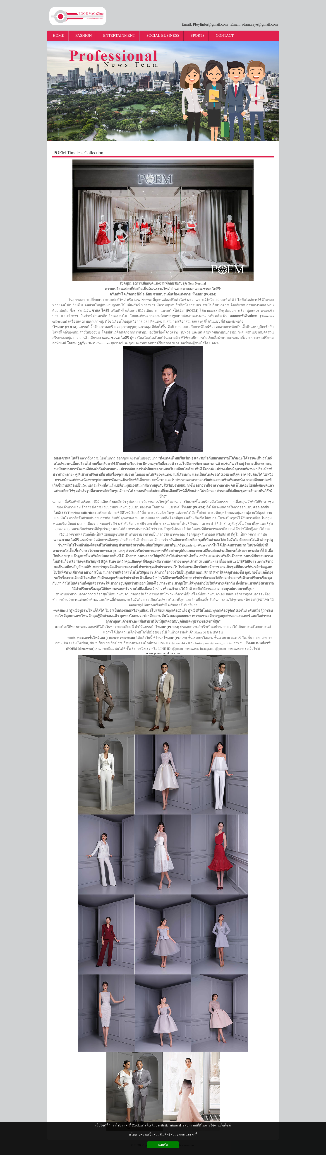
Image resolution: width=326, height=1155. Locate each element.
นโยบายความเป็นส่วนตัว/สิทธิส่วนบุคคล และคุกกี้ (163, 1134)
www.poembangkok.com (163, 653)
